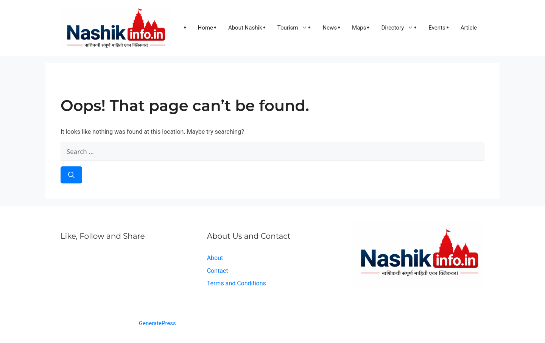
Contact (217, 270)
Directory (401, 27)
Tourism (296, 27)
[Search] (71, 175)
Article (469, 27)
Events (436, 27)
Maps (359, 27)
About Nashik (245, 27)
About (215, 258)
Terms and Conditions (236, 283)
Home (205, 27)
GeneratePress (157, 323)
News (329, 27)
